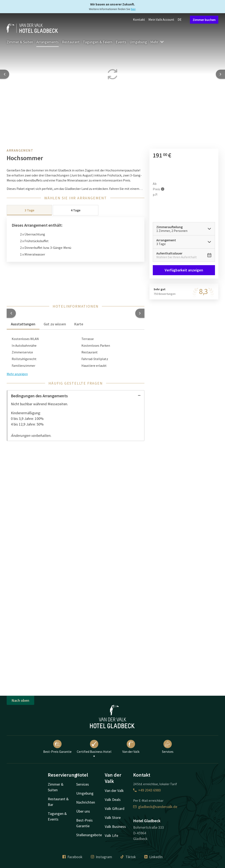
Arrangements (47, 42)
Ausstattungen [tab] (23, 324)
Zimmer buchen (204, 20)
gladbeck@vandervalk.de (155, 806)
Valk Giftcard (114, 808)
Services (167, 747)
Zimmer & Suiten (20, 42)
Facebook (72, 856)
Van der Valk (130, 747)
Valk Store (113, 817)
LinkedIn (153, 856)
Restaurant (71, 42)
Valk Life (111, 835)
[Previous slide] (4, 74)
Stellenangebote (89, 834)
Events (121, 42)
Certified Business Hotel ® (94, 749)
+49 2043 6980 (147, 790)
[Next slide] (220, 74)
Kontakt (139, 19)
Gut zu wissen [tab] (55, 324)
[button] (11, 313)
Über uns (83, 811)
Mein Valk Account (161, 19)
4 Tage (75, 210)
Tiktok (128, 856)
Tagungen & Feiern (97, 42)
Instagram (101, 856)
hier (133, 9)
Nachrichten (85, 802)
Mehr (157, 42)
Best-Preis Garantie (57, 747)
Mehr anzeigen (17, 374)
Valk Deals (113, 799)
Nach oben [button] (20, 700)
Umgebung (138, 42)
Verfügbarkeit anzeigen (184, 270)
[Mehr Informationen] (162, 189)
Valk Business (115, 826)
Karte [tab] (78, 324)
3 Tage (29, 210)
